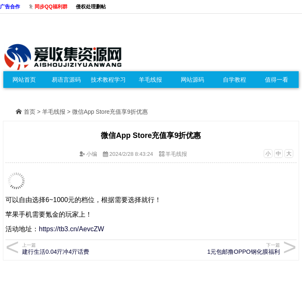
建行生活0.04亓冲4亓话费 (80, 248)
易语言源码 (66, 79)
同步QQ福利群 (51, 7)
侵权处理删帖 (91, 7)
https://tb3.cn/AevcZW (71, 228)
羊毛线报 (150, 79)
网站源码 (192, 79)
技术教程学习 (108, 79)
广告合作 (10, 7)
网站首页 (24, 79)
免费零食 (24, 96)
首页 (29, 111)
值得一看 (276, 79)
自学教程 (234, 79)
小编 (91, 154)
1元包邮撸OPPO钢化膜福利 (221, 248)
